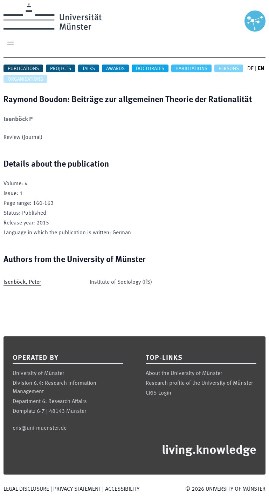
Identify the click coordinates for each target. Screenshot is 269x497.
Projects (60, 68)
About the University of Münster (184, 373)
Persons (229, 68)
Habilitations (191, 68)
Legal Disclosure (26, 489)
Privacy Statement (77, 489)
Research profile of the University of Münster (199, 383)
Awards (115, 68)
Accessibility (122, 489)
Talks (88, 68)
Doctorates (150, 68)
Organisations (25, 79)
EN (261, 69)
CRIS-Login (158, 393)
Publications (23, 68)
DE (250, 69)
